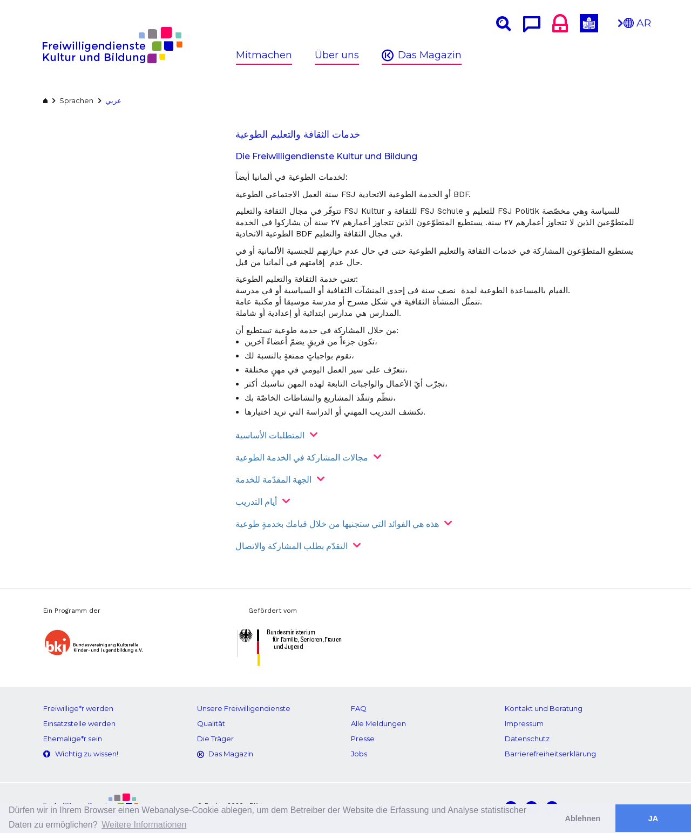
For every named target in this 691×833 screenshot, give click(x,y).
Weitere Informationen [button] (143, 824)
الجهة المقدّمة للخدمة (273, 480)
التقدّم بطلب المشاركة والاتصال (291, 546)
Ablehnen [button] (583, 818)
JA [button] (653, 818)
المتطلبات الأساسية (269, 435)
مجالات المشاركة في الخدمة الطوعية (301, 457)
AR (637, 26)
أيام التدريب (256, 502)
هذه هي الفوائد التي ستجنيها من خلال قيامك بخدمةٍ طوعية (337, 524)
